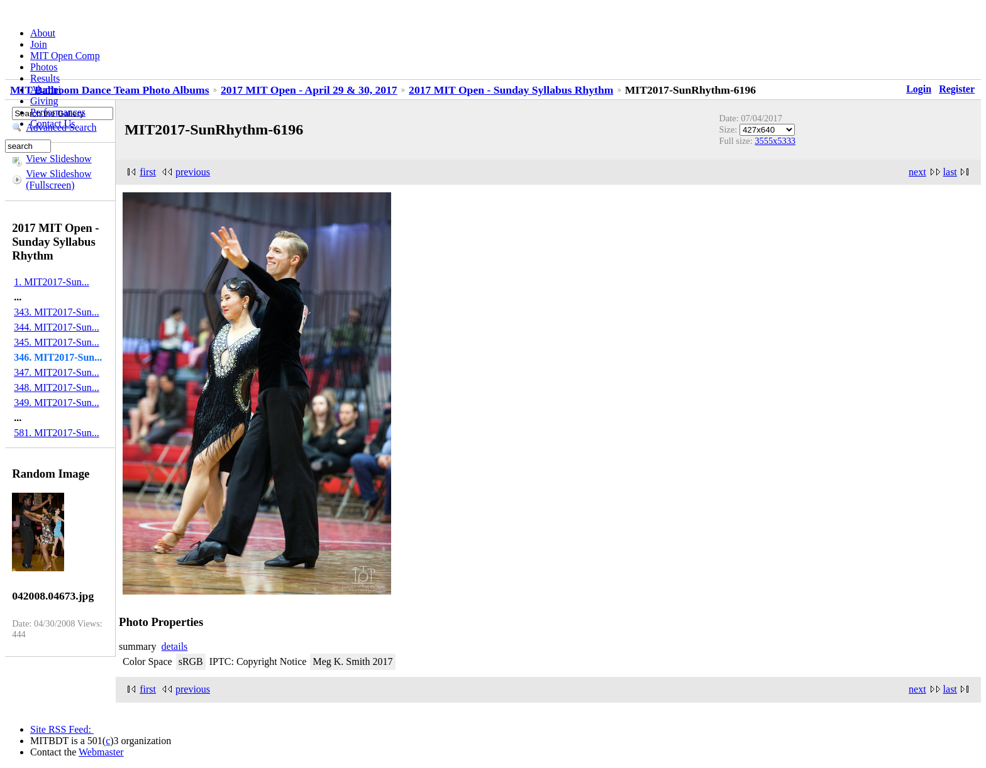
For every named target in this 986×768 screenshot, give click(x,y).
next (917, 172)
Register (957, 89)
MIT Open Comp (65, 55)
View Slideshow (58, 158)
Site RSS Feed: (62, 729)
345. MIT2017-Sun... (56, 342)
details (175, 646)
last (950, 172)
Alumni (45, 89)
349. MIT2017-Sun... (56, 402)
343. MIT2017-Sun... (56, 312)
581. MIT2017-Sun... (56, 432)
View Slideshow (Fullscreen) (58, 179)
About (42, 33)
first (148, 172)
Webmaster (101, 752)
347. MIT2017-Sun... (56, 372)
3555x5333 (775, 141)
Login (918, 89)
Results (45, 78)
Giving (44, 101)
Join (38, 44)
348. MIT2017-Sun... (56, 387)
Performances (58, 112)
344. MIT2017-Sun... (56, 327)
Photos (44, 67)
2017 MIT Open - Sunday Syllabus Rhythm (511, 90)
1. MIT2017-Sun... (51, 282)
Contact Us (52, 123)
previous (192, 172)
